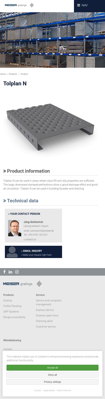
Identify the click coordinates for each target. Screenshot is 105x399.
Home (3, 74)
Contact (37, 390)
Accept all (52, 367)
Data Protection (64, 390)
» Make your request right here (36, 255)
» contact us (30, 239)
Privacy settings (52, 381)
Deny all (52, 374)
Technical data (20, 200)
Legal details (49, 390)
